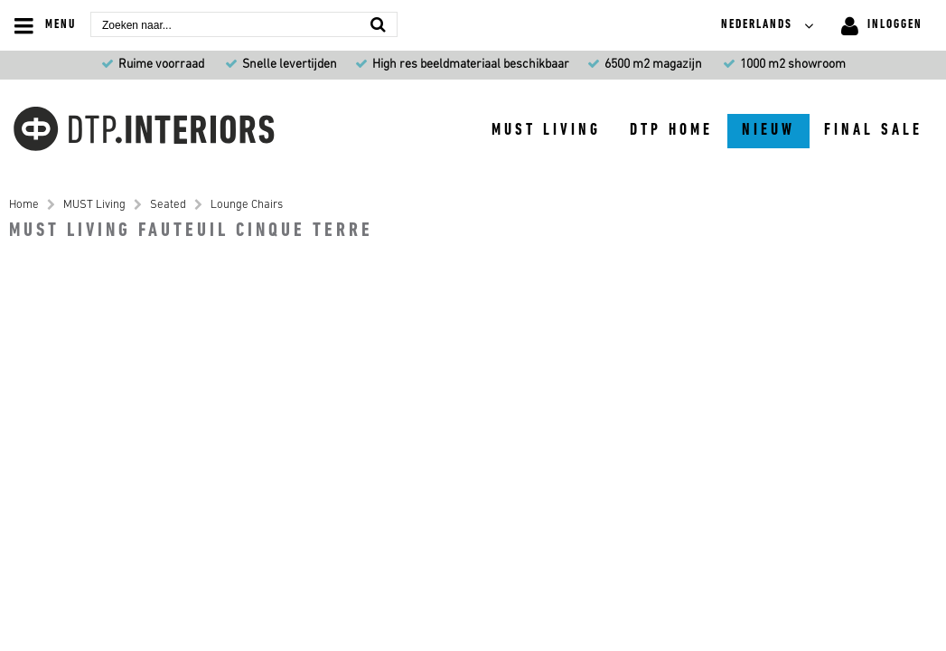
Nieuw (768, 130)
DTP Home (671, 130)
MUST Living (546, 130)
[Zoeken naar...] (378, 24)
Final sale (873, 130)
